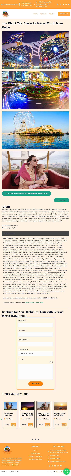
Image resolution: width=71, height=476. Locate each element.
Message (21, 359)
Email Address (23, 340)
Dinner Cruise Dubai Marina (34, 303)
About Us (43, 14)
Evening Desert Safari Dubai (60, 414)
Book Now (35, 383)
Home (36, 14)
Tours (51, 14)
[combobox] (20, 353)
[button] (52, 14)
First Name (22, 320)
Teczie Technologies (63, 472)
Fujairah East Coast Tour (8, 414)
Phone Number (23, 349)
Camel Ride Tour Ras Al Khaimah (43, 414)
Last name (22, 330)
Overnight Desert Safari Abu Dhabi (27, 414)
